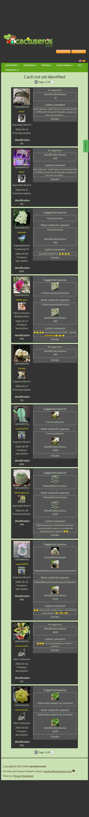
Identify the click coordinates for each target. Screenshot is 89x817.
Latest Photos (12, 65)
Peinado (21, 368)
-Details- (55, 118)
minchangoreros (21, 492)
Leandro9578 (22, 428)
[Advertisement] (44, 16)
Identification (30, 65)
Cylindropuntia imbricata (55, 292)
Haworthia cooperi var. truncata (55, 703)
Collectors (46, 65)
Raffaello (22, 232)
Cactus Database (65, 65)
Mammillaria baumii (55, 557)
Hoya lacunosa (55, 218)
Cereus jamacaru (55, 421)
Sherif (21, 111)
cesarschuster (21, 646)
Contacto (86, 146)
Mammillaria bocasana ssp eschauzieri (55, 570)
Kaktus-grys (21, 299)
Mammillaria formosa (55, 485)
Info (80, 65)
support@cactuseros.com (58, 771)
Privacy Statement (23, 775)
